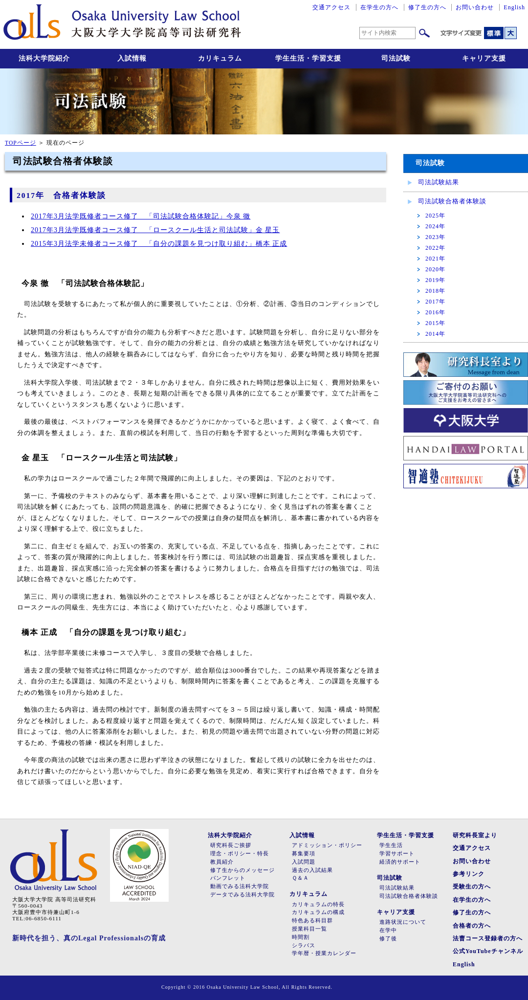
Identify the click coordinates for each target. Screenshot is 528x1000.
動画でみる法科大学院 (239, 886)
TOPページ (20, 143)
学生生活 (391, 845)
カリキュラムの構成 (318, 912)
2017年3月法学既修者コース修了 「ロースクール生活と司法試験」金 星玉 (155, 230)
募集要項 (303, 853)
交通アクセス (331, 7)
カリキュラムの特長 (318, 904)
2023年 (435, 237)
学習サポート (397, 853)
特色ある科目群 (312, 920)
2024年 (435, 226)
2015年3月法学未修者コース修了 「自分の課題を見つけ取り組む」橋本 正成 (159, 243)
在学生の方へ (379, 7)
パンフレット (227, 878)
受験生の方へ (472, 886)
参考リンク (468, 873)
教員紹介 (222, 862)
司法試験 (396, 58)
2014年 (435, 333)
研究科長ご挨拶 (230, 845)
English (514, 7)
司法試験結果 (438, 182)
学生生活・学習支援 (308, 58)
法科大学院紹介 (44, 58)
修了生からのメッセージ (242, 870)
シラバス (303, 945)
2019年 (435, 280)
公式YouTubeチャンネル (488, 951)
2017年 (435, 301)
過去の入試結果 (312, 870)
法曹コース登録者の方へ (488, 938)
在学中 (388, 930)
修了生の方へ (427, 7)
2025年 (435, 215)
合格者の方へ (472, 925)
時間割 (300, 937)
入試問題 (303, 862)
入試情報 (132, 58)
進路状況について (402, 922)
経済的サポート (399, 862)
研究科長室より (475, 835)
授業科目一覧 (309, 929)
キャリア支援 (484, 58)
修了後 (388, 938)
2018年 (435, 290)
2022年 (435, 247)
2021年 (435, 258)
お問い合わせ (475, 7)
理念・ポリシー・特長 (239, 853)
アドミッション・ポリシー (327, 845)
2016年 (435, 312)
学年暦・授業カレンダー (324, 953)
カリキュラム (220, 58)
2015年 (435, 323)
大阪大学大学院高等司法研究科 (122, 24)
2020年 (435, 269)
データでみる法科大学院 (242, 894)
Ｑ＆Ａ (300, 878)
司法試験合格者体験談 (452, 201)
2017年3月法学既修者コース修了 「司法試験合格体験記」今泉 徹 (140, 216)
